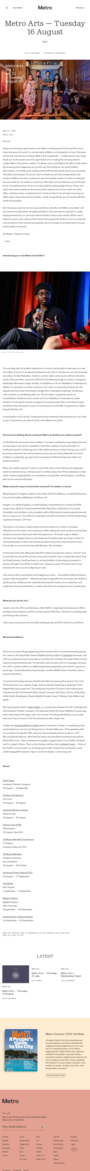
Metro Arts (8, 134)
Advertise (74, 1140)
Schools (5, 1144)
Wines (56, 1159)
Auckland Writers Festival (26, 725)
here (21, 935)
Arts (38, 1137)
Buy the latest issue (56, 1075)
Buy (17, 7)
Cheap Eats (24, 1144)
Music (38, 1152)
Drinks (22, 1155)
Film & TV (40, 1155)
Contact (74, 1137)
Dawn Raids (34, 707)
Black (66, 744)
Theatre (39, 1148)
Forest (72, 744)
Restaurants (24, 1140)
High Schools (59, 1163)
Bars (21, 1152)
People (5, 1140)
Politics (5, 1152)
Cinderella (67, 655)
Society (5, 1137)
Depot (6, 902)
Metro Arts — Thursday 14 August (14, 992)
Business (6, 1148)
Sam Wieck (9, 998)
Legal (73, 1144)
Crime (4, 1155)
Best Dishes (58, 1144)
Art (37, 1140)
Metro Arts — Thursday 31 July (44, 975)
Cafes (21, 1148)
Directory (80, 7)
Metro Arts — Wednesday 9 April (71, 975)
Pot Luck (23, 1159)
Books (39, 1144)
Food (21, 1137)
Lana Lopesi (35, 53)
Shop (74, 1149)
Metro (37, 980)
